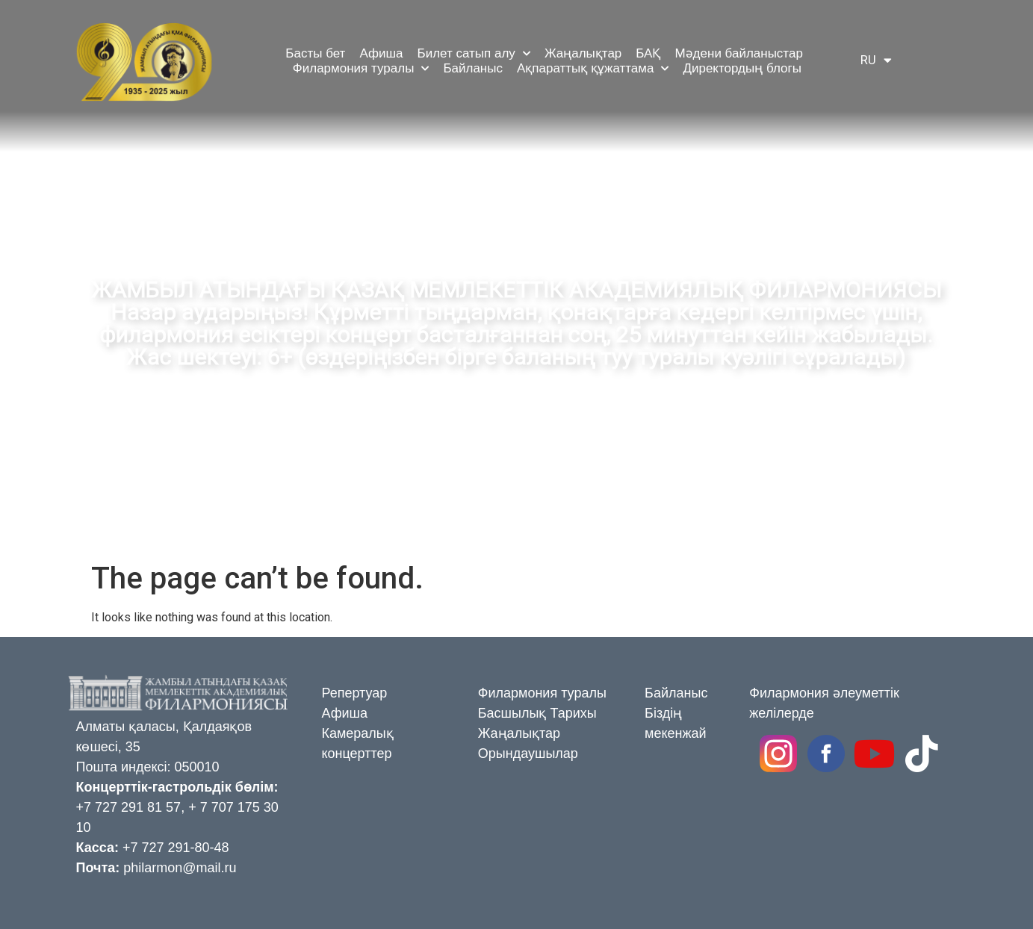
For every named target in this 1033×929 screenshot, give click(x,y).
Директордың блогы (742, 68)
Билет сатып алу (474, 53)
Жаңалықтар (583, 53)
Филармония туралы (361, 68)
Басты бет (315, 53)
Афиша (381, 53)
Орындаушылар (528, 753)
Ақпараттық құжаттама (592, 68)
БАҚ (648, 53)
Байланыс (473, 68)
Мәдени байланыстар (738, 53)
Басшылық (512, 713)
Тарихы (573, 713)
